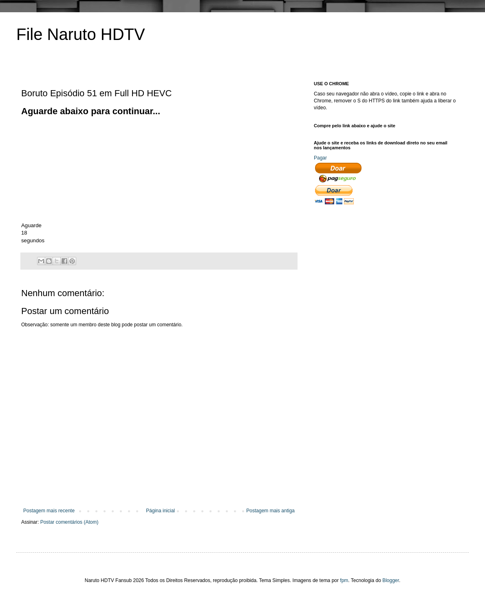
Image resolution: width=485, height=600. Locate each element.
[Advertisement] (82, 168)
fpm (344, 580)
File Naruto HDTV (80, 34)
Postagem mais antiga (270, 511)
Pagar (320, 158)
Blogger (390, 580)
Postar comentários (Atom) (69, 522)
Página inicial (160, 511)
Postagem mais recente (49, 511)
